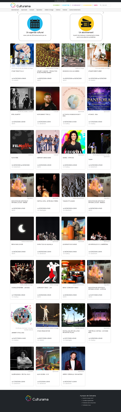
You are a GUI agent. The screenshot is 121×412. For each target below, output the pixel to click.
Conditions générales (87, 400)
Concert (32, 10)
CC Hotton (65, 5)
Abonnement (15, 10)
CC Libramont (76, 5)
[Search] (106, 5)
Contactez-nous (86, 405)
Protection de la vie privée (89, 402)
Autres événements (74, 10)
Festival (65, 10)
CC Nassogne (87, 5)
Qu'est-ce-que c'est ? (88, 398)
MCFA (96, 5)
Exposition (39, 10)
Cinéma (58, 10)
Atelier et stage (49, 10)
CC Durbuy (56, 5)
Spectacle (24, 10)
